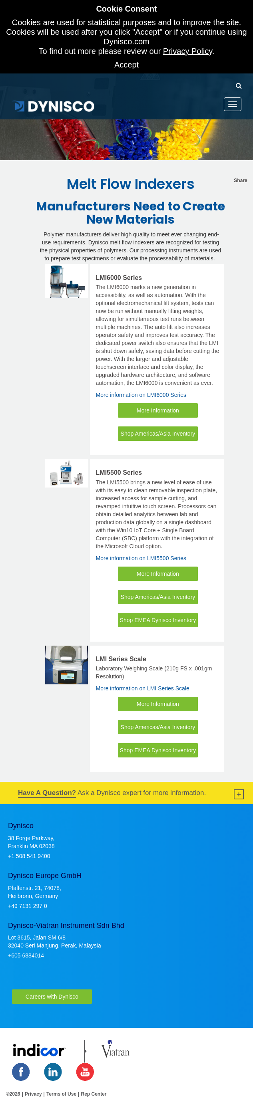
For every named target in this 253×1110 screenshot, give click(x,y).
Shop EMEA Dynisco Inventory (158, 620)
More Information (158, 410)
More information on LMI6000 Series (141, 395)
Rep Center (93, 1094)
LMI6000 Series (119, 277)
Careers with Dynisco (52, 996)
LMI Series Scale (121, 659)
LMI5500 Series (119, 472)
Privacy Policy (187, 51)
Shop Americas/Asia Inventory (158, 433)
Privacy (33, 1094)
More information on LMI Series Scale (142, 688)
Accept (126, 64)
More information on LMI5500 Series (141, 558)
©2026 (13, 1094)
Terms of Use (61, 1094)
